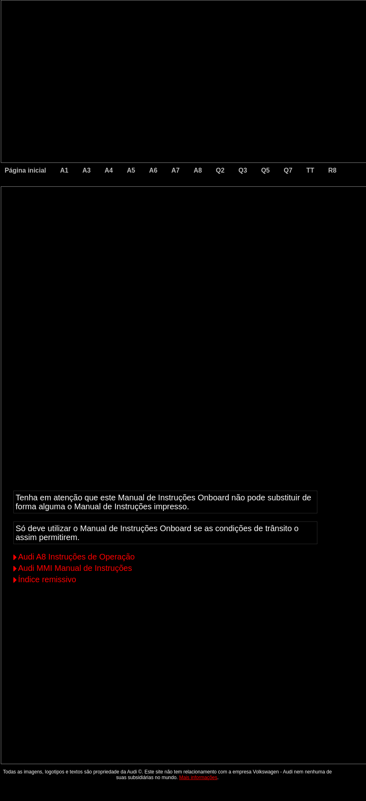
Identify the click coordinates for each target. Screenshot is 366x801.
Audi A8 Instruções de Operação (76, 556)
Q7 (288, 170)
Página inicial (25, 170)
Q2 (220, 170)
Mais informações (198, 777)
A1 (64, 170)
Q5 (265, 170)
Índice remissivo (47, 579)
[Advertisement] (126, 264)
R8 (332, 170)
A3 (86, 170)
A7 (175, 170)
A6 (153, 170)
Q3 (242, 170)
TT (310, 170)
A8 (198, 170)
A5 (131, 170)
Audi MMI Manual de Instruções (75, 568)
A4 (109, 170)
